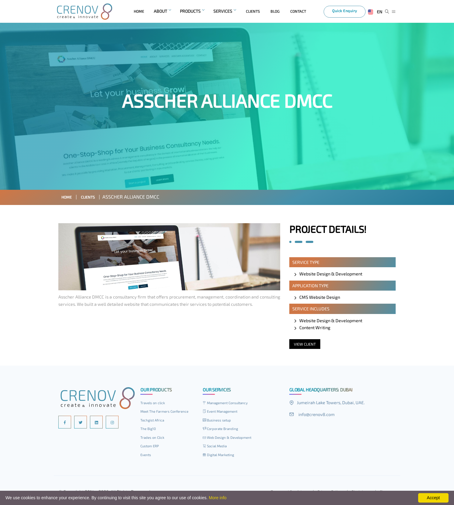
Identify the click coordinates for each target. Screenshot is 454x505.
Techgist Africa (153, 421)
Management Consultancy (228, 404)
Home (68, 198)
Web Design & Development (230, 438)
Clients (93, 198)
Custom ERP (151, 447)
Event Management (222, 412)
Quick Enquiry (348, 13)
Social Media (216, 447)
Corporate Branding (222, 430)
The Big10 (149, 430)
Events (146, 455)
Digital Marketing (220, 455)
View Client (306, 345)
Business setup (219, 421)
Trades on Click (153, 438)
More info (217, 497)
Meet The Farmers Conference (167, 412)
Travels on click (154, 404)
